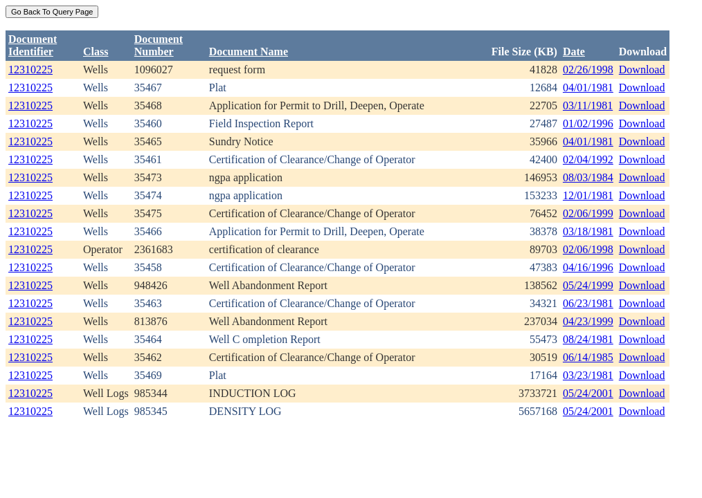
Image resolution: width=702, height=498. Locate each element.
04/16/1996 (588, 267)
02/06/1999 (588, 213)
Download (642, 69)
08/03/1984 (588, 177)
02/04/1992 (588, 159)
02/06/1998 (588, 249)
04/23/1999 (588, 321)
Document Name (248, 51)
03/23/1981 (588, 375)
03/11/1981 (588, 105)
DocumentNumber (158, 45)
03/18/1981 (588, 231)
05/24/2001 (588, 393)
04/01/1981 (588, 87)
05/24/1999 (588, 285)
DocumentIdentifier (32, 45)
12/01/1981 (588, 195)
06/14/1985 (588, 357)
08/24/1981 (588, 339)
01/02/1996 (588, 123)
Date (574, 51)
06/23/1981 (588, 303)
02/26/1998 (588, 69)
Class (95, 51)
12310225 (30, 69)
